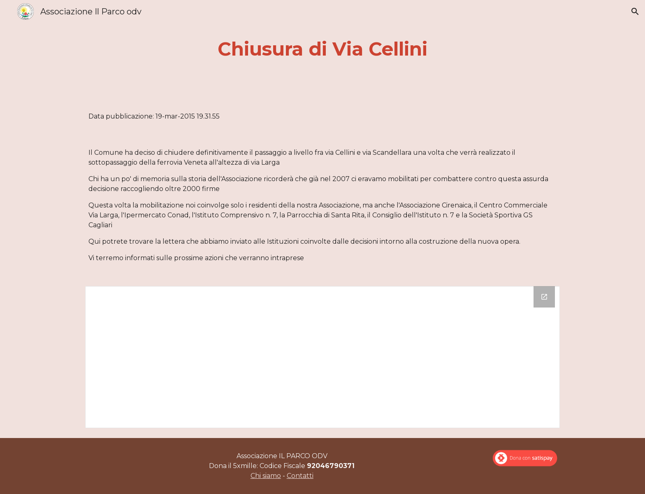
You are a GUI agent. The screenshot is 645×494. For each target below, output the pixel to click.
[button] (635, 11)
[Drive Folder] (322, 357)
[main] (322, 49)
